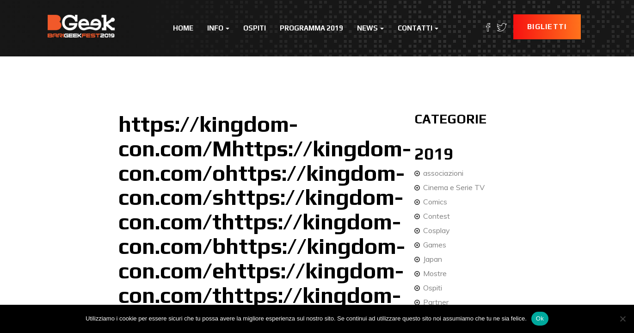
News (370, 28)
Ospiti (254, 28)
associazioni (443, 173)
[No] (622, 318)
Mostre (435, 273)
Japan (432, 259)
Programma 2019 (311, 28)
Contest (436, 216)
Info (218, 28)
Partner (436, 302)
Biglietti (547, 26)
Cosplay (436, 230)
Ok (540, 318)
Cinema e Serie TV (454, 187)
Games (434, 244)
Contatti (418, 28)
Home (183, 28)
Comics (435, 201)
